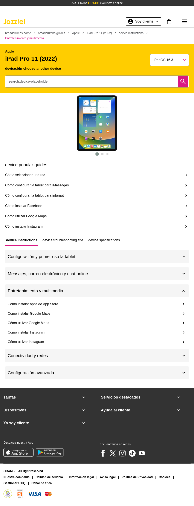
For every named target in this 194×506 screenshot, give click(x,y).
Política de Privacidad (137, 477)
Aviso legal (108, 477)
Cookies (164, 477)
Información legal (81, 477)
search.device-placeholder (29, 81)
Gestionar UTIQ (14, 483)
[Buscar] (183, 81)
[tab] (21, 240)
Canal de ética (42, 483)
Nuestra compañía (16, 477)
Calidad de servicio (49, 477)
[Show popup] (169, 60)
